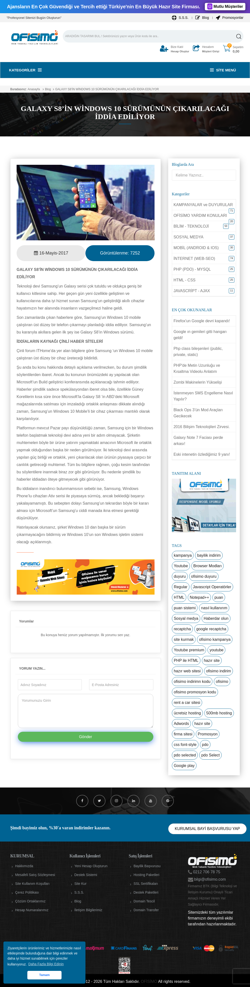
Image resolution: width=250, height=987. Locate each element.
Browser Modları (207, 566)
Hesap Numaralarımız (31, 910)
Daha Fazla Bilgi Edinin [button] (46, 964)
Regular (181, 587)
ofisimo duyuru (204, 576)
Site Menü (223, 70)
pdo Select (210, 755)
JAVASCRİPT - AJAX (192, 291)
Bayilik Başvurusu (147, 866)
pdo (205, 745)
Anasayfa (34, 89)
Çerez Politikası (27, 892)
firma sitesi (183, 734)
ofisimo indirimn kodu (192, 681)
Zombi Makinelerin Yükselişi (198, 382)
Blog (202, 18)
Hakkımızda (24, 866)
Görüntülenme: (120, 253)
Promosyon (208, 734)
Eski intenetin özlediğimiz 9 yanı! (202, 454)
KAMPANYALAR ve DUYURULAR (203, 205)
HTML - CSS (185, 280)
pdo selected (185, 755)
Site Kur (80, 884)
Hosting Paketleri (146, 875)
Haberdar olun (216, 618)
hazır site (212, 660)
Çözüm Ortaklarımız (30, 901)
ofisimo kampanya (214, 639)
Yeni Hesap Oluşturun (91, 866)
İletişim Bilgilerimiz (88, 910)
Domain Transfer (146, 910)
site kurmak (184, 639)
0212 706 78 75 (206, 872)
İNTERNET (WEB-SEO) (194, 258)
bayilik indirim (208, 555)
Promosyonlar (229, 18)
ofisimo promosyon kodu (195, 692)
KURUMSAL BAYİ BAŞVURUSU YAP (207, 829)
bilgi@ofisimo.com (209, 879)
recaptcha (182, 629)
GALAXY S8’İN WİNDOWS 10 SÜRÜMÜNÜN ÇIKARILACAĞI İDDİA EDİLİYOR (107, 89)
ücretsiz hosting (187, 713)
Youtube (181, 566)
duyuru (180, 576)
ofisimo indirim (218, 671)
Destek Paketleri (146, 892)
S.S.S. (180, 18)
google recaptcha (211, 629)
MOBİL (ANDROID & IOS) (196, 248)
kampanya (183, 555)
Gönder (85, 737)
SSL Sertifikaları (146, 884)
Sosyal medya (186, 618)
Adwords (181, 723)
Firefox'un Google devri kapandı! (202, 321)
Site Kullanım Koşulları (32, 884)
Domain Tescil (144, 901)
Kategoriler (25, 70)
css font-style (185, 745)
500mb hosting (219, 713)
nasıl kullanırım (214, 608)
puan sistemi (185, 608)
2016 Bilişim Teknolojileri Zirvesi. (202, 427)
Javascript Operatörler (212, 587)
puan (218, 597)
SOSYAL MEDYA (188, 237)
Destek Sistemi (85, 875)
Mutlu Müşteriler (225, 6)
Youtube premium (189, 650)
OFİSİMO (149, 981)
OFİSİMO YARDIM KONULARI (200, 215)
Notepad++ (199, 597)
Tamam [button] (44, 975)
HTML (179, 597)
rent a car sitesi (187, 702)
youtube (216, 650)
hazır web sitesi (187, 671)
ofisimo (222, 681)
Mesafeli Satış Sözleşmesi (35, 875)
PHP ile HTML (186, 660)
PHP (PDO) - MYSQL (192, 269)
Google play (184, 766)
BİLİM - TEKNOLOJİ (191, 226)
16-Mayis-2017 (51, 253)
